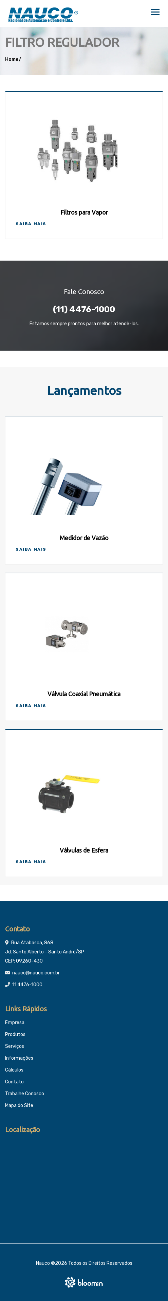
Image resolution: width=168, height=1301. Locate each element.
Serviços (14, 1046)
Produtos (15, 1034)
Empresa (14, 1023)
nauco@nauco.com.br (36, 973)
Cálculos (14, 1070)
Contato (14, 1082)
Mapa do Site (19, 1105)
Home (11, 59)
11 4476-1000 (27, 985)
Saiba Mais (31, 223)
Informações (19, 1058)
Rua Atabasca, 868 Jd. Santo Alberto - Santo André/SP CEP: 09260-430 (44, 952)
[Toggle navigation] (155, 12)
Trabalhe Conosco (24, 1094)
